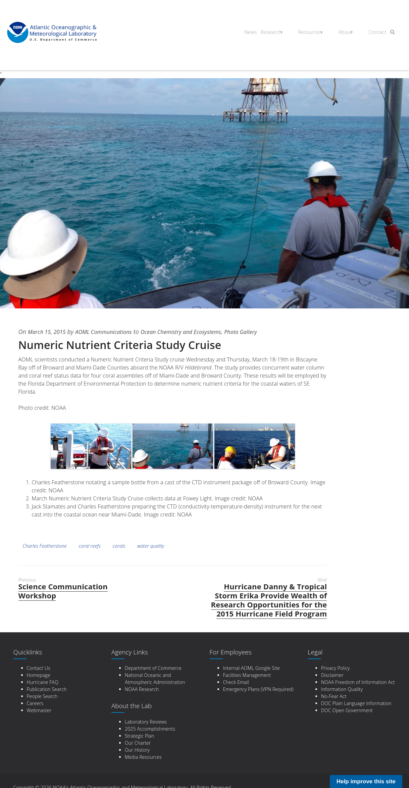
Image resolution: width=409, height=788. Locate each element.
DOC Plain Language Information (356, 703)
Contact (372, 33)
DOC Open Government (347, 710)
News (249, 33)
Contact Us (38, 668)
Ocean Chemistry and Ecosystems (197, 332)
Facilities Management (247, 675)
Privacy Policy (335, 668)
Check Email (236, 682)
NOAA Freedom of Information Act (358, 682)
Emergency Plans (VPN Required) (258, 689)
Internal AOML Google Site (251, 668)
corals (119, 546)
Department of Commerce (153, 668)
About (342, 33)
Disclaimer (332, 675)
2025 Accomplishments (150, 729)
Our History (137, 750)
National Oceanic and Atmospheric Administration (155, 678)
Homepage (38, 675)
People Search (42, 696)
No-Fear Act (334, 696)
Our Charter (138, 743)
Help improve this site (366, 781)
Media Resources (143, 757)
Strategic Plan (139, 736)
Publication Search (47, 689)
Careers (35, 703)
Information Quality (342, 689)
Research (273, 33)
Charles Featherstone (45, 546)
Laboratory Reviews (146, 722)
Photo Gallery (264, 332)
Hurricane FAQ (42, 682)
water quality (150, 546)
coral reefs (90, 546)
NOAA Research (142, 689)
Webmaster (39, 710)
